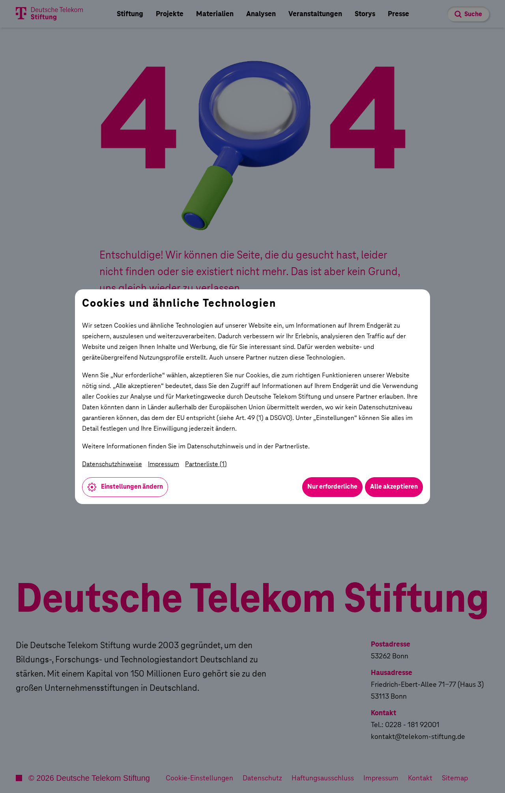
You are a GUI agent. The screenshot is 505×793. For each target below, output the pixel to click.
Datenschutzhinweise (112, 464)
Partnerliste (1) (206, 464)
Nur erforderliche (332, 486)
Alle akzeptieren (394, 486)
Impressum (163, 464)
